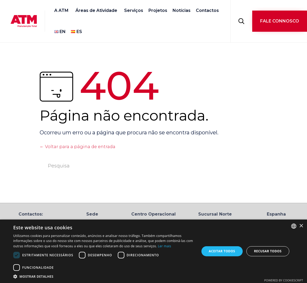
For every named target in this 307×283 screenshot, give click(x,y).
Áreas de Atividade (96, 10)
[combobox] (293, 226)
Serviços (133, 10)
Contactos (207, 10)
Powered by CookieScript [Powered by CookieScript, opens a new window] (283, 280)
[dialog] (153, 251)
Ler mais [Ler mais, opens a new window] (164, 246)
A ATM (61, 10)
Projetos (157, 10)
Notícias (182, 10)
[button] (279, 21)
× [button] (301, 226)
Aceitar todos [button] (222, 251)
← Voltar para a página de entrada (77, 146)
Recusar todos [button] (268, 251)
